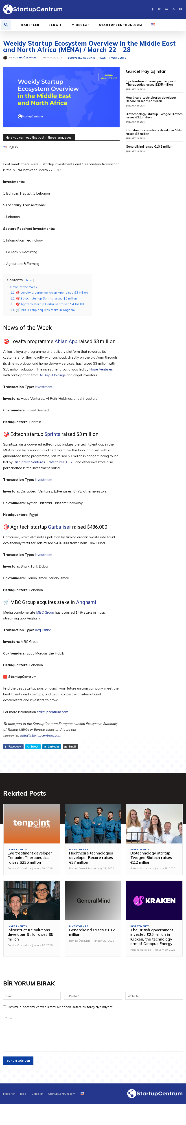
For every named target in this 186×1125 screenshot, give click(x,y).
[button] (6, 25)
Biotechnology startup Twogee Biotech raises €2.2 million (154, 115)
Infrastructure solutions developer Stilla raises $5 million (154, 131)
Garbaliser (59, 527)
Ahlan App (66, 341)
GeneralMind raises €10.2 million (149, 146)
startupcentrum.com (52, 712)
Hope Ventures (101, 369)
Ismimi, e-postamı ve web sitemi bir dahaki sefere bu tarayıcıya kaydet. (61, 1007)
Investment (44, 387)
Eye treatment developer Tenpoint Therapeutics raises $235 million (151, 83)
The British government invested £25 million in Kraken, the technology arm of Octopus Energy (151, 937)
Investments (117, 58)
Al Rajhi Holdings (52, 375)
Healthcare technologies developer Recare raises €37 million (151, 99)
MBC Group (45, 612)
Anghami (86, 602)
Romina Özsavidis (24, 58)
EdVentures (56, 462)
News (102, 58)
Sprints (52, 434)
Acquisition (43, 630)
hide (29, 280)
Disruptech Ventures (29, 462)
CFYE (70, 462)
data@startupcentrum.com (40, 735)
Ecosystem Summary (81, 58)
